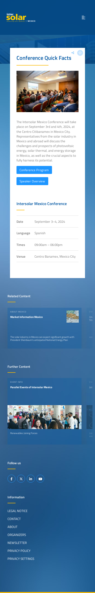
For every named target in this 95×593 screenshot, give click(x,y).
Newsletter (17, 542)
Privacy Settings (21, 558)
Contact (14, 518)
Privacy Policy (19, 550)
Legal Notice (18, 510)
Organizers (17, 534)
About (13, 526)
